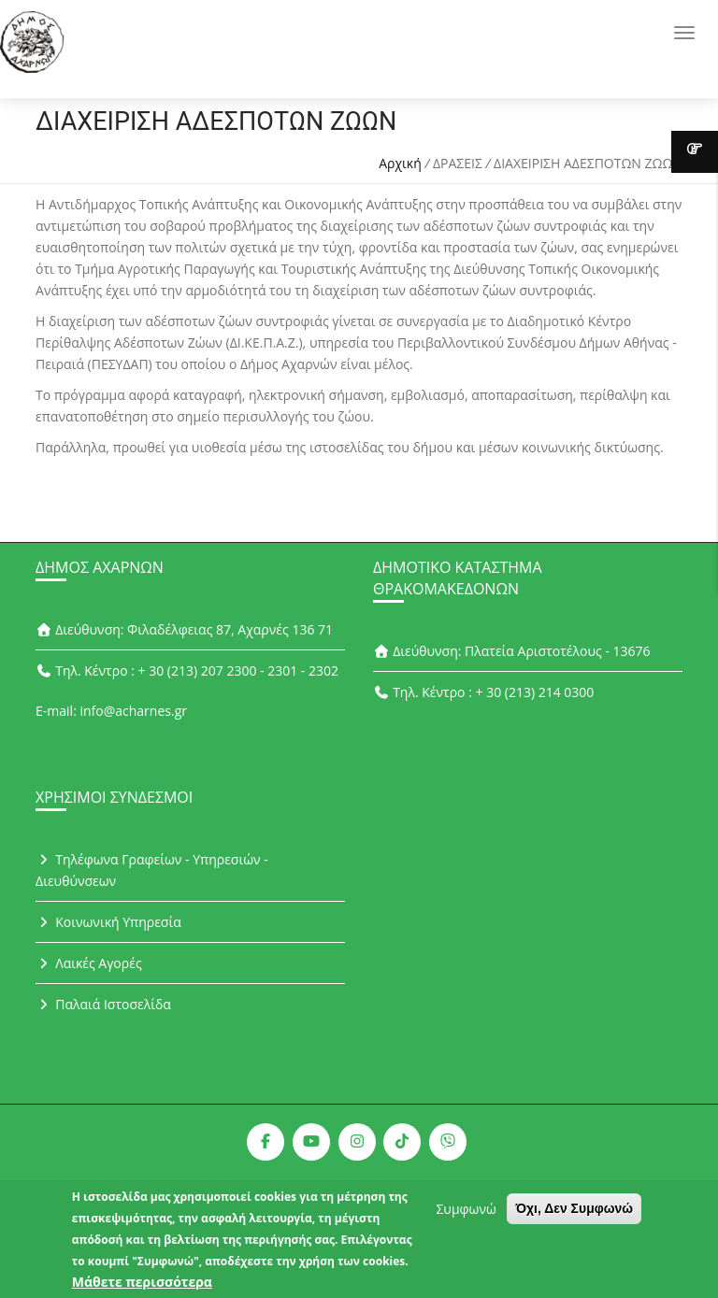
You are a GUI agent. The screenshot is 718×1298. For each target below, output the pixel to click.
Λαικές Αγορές (89, 963)
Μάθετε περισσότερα (142, 1286)
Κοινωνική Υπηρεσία (108, 922)
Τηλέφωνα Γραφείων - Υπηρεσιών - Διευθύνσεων (152, 870)
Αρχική (400, 163)
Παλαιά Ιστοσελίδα (103, 1004)
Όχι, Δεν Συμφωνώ (574, 1212)
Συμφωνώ (465, 1213)
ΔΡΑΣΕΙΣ (457, 163)
